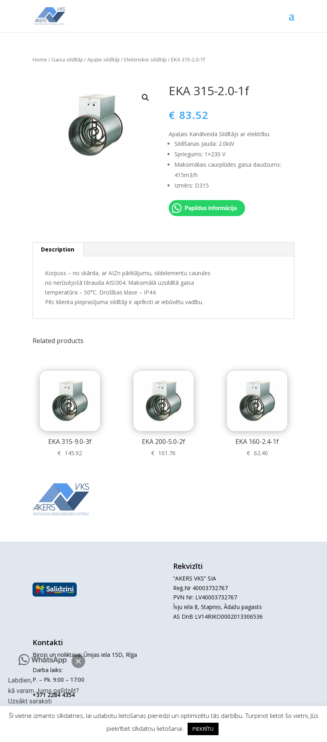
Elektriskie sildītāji (145, 59)
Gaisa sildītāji (67, 59)
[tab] (58, 249)
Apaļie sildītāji (103, 59)
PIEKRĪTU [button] (203, 728)
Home (40, 59)
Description (57, 249)
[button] (78, 661)
